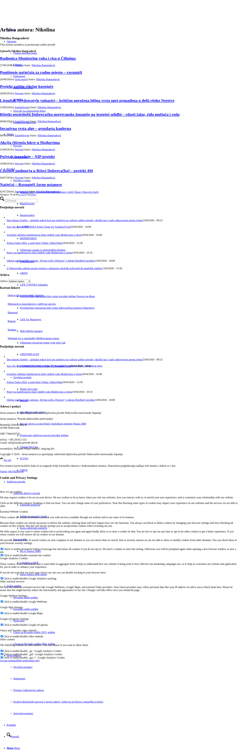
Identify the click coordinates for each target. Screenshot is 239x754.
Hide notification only (28, 660)
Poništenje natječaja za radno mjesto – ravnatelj (41, 72)
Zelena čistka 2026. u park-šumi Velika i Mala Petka (34, 243)
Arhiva (3, 281)
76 (33, 194)
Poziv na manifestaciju (39, 252)
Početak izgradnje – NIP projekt (27, 156)
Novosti (19, 65)
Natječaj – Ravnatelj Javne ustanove (31, 184)
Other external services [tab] (12, 581)
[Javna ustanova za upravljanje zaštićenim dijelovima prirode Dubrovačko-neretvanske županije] (25, 15)
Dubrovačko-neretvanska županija (22, 295)
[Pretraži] (13, 736)
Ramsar (8, 321)
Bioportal (9, 312)
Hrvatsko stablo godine (25, 597)
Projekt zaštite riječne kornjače (26, 86)
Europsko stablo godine (25, 609)
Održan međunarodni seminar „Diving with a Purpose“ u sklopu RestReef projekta (51, 260)
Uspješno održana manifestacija (44, 235)
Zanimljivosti (22, 107)
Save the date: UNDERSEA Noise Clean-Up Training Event (39, 226)
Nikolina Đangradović (43, 65)
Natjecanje (19, 620)
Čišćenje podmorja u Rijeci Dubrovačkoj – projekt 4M (46, 170)
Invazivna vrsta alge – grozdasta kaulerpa (35, 128)
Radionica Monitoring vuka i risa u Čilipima (38, 58)
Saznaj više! (6, 471)
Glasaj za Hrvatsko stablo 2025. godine (34, 632)
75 (30, 194)
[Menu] (13, 748)
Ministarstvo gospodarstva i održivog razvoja (28, 304)
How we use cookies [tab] (11, 491)
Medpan (8, 329)
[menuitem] (129, 458)
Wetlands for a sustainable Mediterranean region (29, 338)
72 (22, 194)
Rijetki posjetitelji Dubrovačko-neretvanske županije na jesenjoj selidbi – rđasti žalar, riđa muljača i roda (90, 114)
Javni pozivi (21, 79)
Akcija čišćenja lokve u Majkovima (30, 142)
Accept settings (8, 660)
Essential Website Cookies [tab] (14, 511)
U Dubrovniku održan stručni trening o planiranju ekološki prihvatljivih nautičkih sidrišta (54, 268)
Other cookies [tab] (7, 639)
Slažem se (18, 471)
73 (25, 194)
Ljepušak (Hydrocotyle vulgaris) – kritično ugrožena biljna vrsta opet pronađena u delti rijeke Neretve (87, 100)
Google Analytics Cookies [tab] (14, 558)
